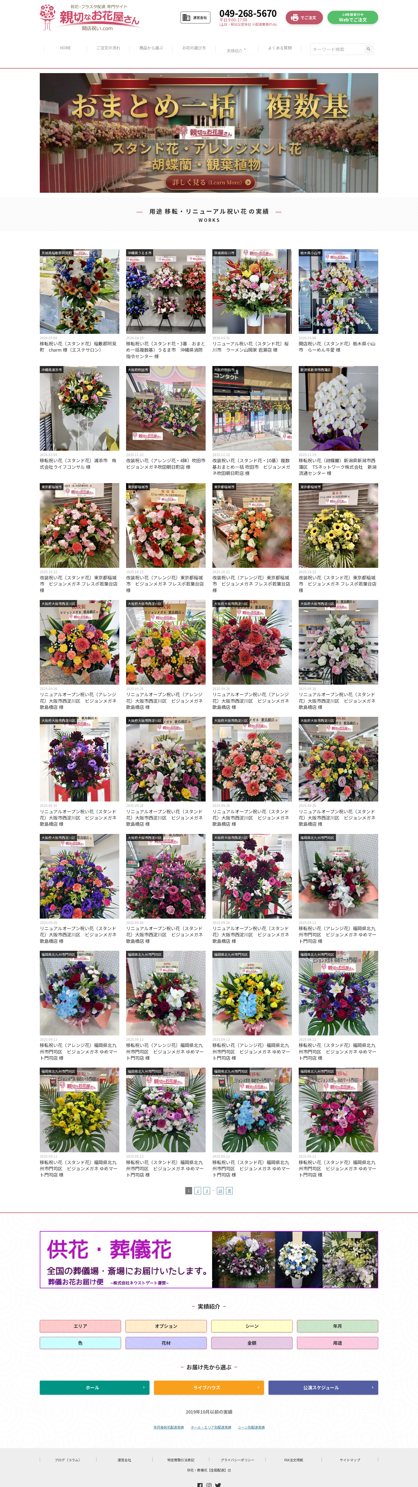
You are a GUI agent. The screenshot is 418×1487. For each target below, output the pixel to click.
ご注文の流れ (106, 41)
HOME (62, 41)
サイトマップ (350, 1442)
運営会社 (124, 1442)
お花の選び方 (194, 41)
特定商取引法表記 (180, 1442)
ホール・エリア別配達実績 (211, 1410)
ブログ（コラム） (68, 1442)
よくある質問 (283, 41)
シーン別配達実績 (251, 1410)
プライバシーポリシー (237, 1442)
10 (220, 1173)
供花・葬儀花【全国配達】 (209, 1453)
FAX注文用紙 (293, 1442)
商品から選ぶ (150, 41)
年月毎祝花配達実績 (168, 1410)
